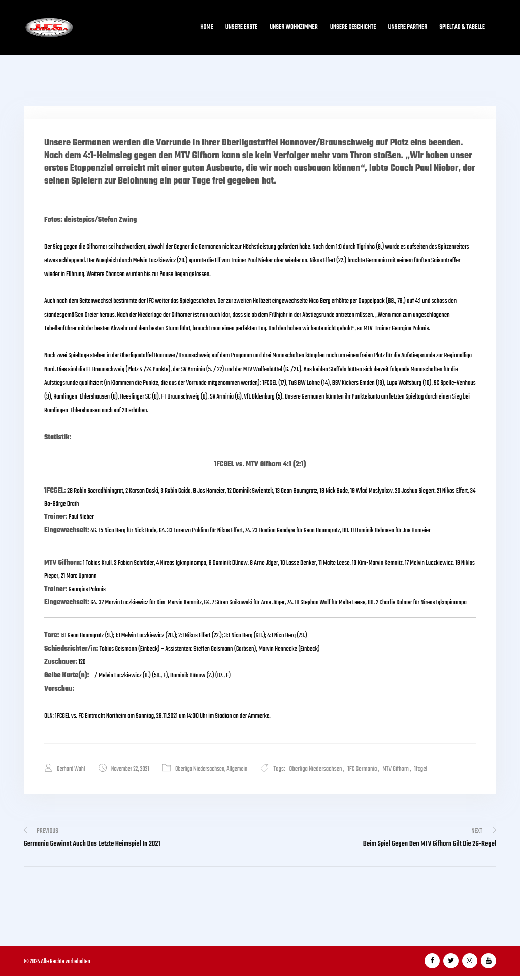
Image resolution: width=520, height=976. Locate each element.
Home (206, 27)
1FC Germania (362, 769)
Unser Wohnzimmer (294, 27)
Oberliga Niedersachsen (199, 769)
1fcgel (421, 769)
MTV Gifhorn (395, 769)
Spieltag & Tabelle (462, 27)
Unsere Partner (408, 27)
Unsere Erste (241, 27)
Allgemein (236, 769)
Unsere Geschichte (353, 27)
